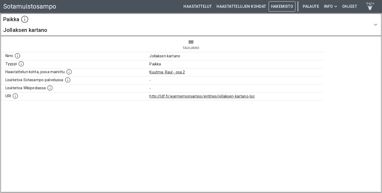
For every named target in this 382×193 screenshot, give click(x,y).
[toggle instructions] (24, 19)
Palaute (311, 7)
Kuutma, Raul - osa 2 (167, 72)
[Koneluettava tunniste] (15, 96)
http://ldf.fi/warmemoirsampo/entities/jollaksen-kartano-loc (202, 96)
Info (331, 7)
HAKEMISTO (282, 7)
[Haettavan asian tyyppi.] (21, 64)
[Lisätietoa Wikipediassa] (50, 88)
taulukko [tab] (191, 44)
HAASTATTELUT (197, 7)
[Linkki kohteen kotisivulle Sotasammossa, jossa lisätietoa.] (67, 80)
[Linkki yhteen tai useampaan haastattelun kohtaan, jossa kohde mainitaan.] (69, 72)
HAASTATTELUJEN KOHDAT (241, 7)
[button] (191, 24)
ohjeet (349, 7)
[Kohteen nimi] (17, 55)
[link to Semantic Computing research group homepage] (370, 6)
